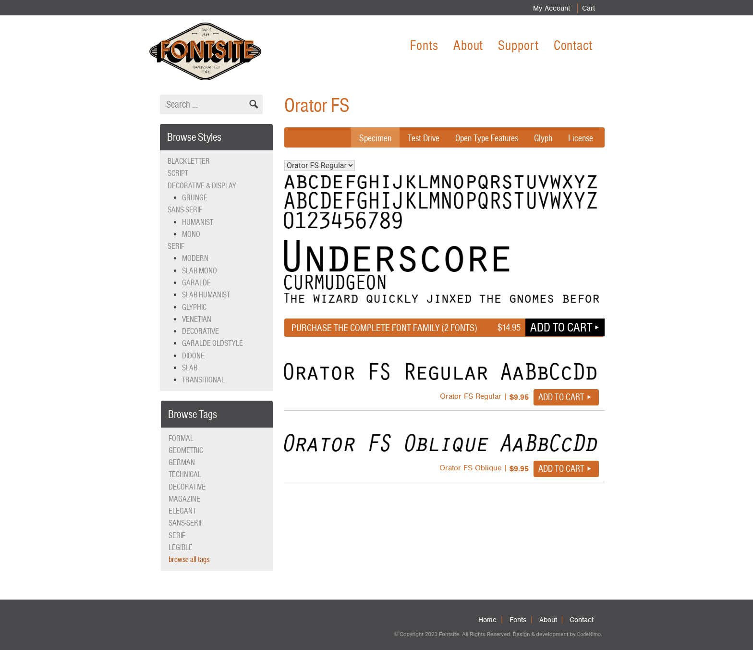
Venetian (196, 319)
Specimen (366, 138)
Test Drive (416, 138)
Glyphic (194, 307)
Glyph (541, 138)
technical (185, 474)
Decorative (200, 331)
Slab (189, 367)
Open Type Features (482, 138)
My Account (546, 8)
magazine (184, 498)
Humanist (197, 222)
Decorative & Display (202, 185)
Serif (176, 246)
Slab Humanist (206, 294)
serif (177, 535)
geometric (186, 450)
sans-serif (186, 522)
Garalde (196, 282)
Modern (195, 258)
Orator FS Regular (319, 165)
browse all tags (189, 559)
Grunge (194, 197)
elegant (182, 510)
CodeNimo (588, 634)
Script (178, 173)
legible (181, 547)
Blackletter (189, 161)
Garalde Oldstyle (212, 343)
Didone (193, 355)
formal (181, 438)
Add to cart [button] (561, 327)
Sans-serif (185, 209)
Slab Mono (199, 270)
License (580, 138)
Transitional (203, 379)
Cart (586, 8)
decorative (187, 486)
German (182, 462)
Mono (191, 234)
